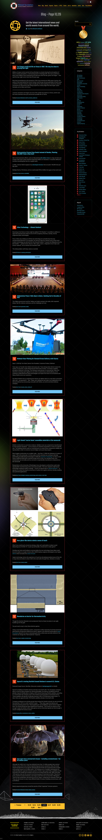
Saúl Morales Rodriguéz (82, 137)
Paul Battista (82, 147)
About (39, 5)
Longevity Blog (80, 207)
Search (90, 24)
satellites (33, 713)
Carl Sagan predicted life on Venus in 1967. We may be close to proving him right (38, 67)
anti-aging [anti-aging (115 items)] (88, 42)
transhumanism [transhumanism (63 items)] (81, 65)
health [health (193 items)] (80, 53)
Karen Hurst (82, 153)
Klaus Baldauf (82, 163)
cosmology (79, 119)
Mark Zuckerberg (81, 86)
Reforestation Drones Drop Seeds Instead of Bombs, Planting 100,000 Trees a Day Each (37, 153)
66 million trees (45, 158)
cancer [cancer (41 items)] (81, 49)
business (23, 387)
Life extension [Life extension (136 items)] (86, 56)
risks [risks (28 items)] (86, 61)
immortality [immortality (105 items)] (82, 54)
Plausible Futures (81, 212)
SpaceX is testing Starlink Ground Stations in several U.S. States (38, 681)
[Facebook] (80, 835)
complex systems (81, 116)
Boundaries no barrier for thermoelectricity (31, 616)
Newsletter (74, 5)
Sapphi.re (31, 835)
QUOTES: (77, 829)
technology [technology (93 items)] (87, 63)
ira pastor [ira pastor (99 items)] (79, 56)
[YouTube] (88, 835)
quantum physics (39, 475)
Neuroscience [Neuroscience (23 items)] (89, 58)
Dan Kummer (82, 158)
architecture (80, 92)
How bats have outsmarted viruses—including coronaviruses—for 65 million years (39, 760)
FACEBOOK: (26, 823)
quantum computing (46, 456)
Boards (46, 5)
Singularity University (82, 83)
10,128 (54, 805)
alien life (26, 98)
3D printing (79, 75)
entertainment (25, 713)
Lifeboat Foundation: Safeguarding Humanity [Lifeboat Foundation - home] (21, 5)
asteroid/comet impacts (83, 93)
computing (23, 252)
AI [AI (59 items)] (80, 42)
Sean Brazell (82, 176)
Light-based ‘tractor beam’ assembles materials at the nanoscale (38, 440)
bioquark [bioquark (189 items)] (81, 46)
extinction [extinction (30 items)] (83, 50)
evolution (33, 790)
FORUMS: (60, 829)
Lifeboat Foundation (18, 835)
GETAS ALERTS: (79, 823)
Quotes (79, 5)
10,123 (29, 805)
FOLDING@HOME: (62, 827)
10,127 (49, 805)
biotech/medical (24, 562)
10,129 (58, 805)
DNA (78, 79)
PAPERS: (43, 829)
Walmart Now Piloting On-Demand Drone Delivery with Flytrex (37, 358)
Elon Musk (79, 82)
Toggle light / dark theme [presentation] (91, 2)
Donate (65, 5)
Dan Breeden (82, 144)
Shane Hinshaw (83, 172)
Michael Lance (82, 185)
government (23, 307)
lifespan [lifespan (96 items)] (78, 58)
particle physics (28, 252)
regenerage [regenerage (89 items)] (87, 60)
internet (29, 713)
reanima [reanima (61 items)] (82, 60)
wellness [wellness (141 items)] (87, 65)
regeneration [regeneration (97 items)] (80, 61)
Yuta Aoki (81, 167)
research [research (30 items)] (84, 61)
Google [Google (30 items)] (77, 52)
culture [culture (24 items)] (88, 49)
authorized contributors (37, 29)
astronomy (79, 95)
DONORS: (60, 825)
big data (79, 100)
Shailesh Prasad (83, 145)
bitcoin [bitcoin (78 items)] (85, 47)
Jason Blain (82, 187)
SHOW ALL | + (79, 195)
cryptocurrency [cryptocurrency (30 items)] (85, 49)
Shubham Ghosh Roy (84, 140)
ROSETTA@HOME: (28, 829)
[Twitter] (83, 835)
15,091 (33, 807)
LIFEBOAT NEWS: (45, 823)
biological (23, 475)
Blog (43, 5)
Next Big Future (80, 210)
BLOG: (43, 825)
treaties (27, 307)
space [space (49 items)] (78, 63)
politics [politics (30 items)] (79, 60)
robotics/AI (30, 387)
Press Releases (88, 5)
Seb (80, 184)
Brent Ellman (82, 182)
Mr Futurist (79, 208)
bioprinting (79, 106)
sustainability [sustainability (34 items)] (82, 63)
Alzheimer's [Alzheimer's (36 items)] (83, 42)
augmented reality (81, 96)
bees (78, 99)
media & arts (35, 98)
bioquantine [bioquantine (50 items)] (87, 44)
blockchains (80, 110)
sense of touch (31, 553)
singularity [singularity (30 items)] (89, 61)
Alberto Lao (82, 171)
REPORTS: (43, 827)
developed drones (37, 164)
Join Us (69, 5)
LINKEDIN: (60, 823)
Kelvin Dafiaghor (83, 151)
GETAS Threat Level (15, 825)
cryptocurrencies (81, 123)
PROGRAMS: (78, 827)
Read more (37, 102)
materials (23, 638)
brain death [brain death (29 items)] (78, 49)
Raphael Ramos (83, 174)
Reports (56, 5)
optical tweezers (53, 468)
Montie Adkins (82, 189)
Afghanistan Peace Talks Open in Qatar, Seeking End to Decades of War (39, 297)
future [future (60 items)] (86, 50)
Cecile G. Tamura (83, 165)
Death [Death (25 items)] (90, 49)
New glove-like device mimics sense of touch (32, 540)
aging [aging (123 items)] (78, 42)
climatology (80, 115)
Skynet (78, 85)
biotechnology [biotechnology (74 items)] (80, 47)
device (14, 553)
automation (80, 98)
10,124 (34, 805)
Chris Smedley (82, 193)
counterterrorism (81, 120)
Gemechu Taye (82, 149)
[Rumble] (91, 835)
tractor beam (44, 475)
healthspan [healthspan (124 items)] (85, 53)
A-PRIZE (60, 5)
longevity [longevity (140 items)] (83, 58)
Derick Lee (81, 169)
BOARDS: (77, 825)
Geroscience (80, 205)
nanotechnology (32, 475)
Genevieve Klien (19, 713)
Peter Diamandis (81, 78)
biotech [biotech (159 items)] (86, 46)
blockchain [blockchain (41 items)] (89, 47)
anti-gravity (79, 91)
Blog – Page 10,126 (51, 14)
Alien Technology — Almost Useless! (29, 227)
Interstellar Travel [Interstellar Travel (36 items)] (88, 54)
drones (22, 173)
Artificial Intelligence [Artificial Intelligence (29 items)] (81, 44)
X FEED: (26, 825)
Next (39, 807)
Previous (18, 805)
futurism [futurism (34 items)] (89, 50)
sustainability (26, 173)
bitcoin (78, 109)
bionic (78, 105)
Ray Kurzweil (80, 81)
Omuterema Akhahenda (20, 98)
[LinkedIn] (85, 835)
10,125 (38, 805)
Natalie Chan (82, 178)
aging (78, 88)
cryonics (79, 122)
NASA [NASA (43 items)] (87, 58)
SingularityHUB (80, 214)
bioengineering (80, 102)
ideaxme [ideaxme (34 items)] (77, 54)
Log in (29, 29)
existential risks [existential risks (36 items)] (79, 50)
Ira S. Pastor (82, 191)
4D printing (79, 76)
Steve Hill (81, 180)
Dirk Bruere (18, 252)
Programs (51, 5)
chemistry (30, 98)
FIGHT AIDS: (27, 827)
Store (83, 5)
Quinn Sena (18, 173)
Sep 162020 (14, 67)
